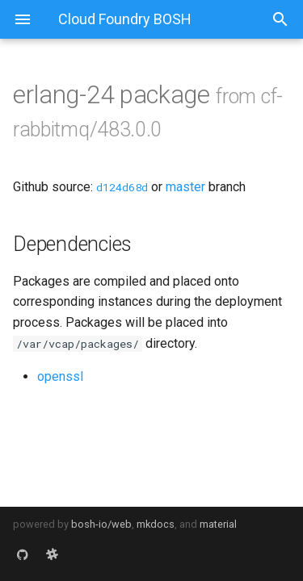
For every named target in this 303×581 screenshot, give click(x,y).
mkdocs (156, 524)
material (218, 524)
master (185, 186)
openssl (60, 376)
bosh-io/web (101, 524)
